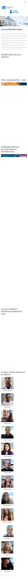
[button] (2, 21)
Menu (26, 1)
